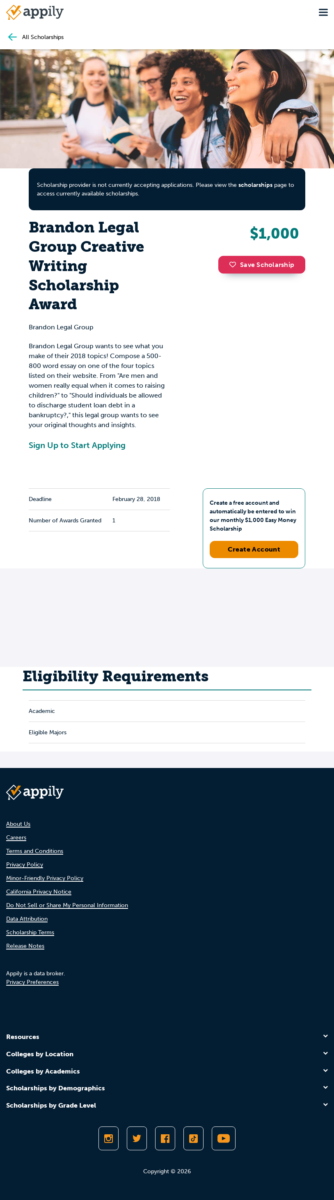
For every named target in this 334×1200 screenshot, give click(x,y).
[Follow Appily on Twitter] (137, 1138)
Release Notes (25, 946)
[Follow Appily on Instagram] (108, 1138)
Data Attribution (27, 918)
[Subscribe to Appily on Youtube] (224, 1138)
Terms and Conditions (34, 851)
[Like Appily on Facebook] (165, 1138)
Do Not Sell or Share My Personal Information (67, 905)
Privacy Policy (24, 864)
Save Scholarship (261, 265)
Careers (16, 837)
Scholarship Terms (30, 932)
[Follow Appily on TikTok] (193, 1138)
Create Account (254, 549)
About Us (18, 824)
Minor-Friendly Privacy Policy (44, 878)
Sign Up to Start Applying (77, 445)
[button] (234, 264)
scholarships (255, 185)
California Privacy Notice (38, 891)
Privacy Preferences (32, 982)
